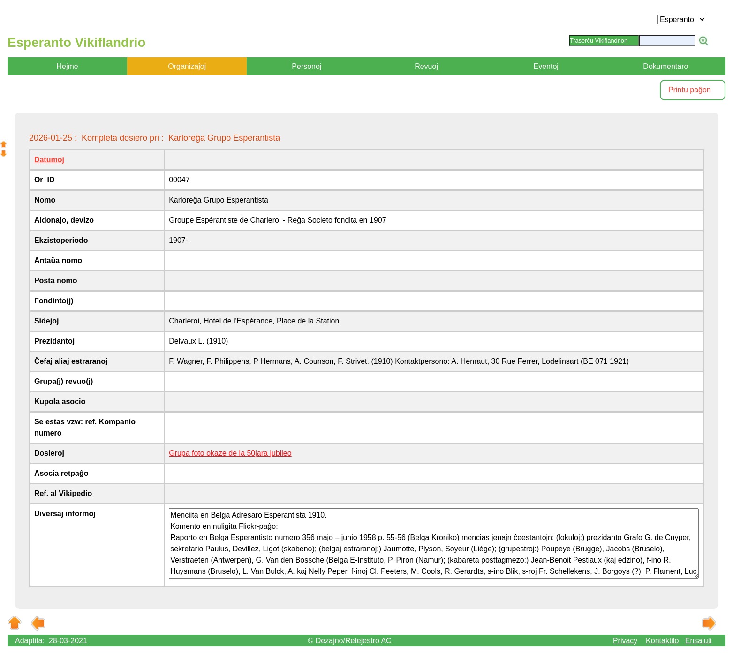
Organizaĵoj (187, 66)
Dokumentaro (665, 66)
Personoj (306, 66)
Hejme (67, 66)
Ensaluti (698, 641)
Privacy (625, 641)
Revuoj (426, 66)
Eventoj (546, 66)
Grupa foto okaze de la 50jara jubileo (230, 453)
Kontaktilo (662, 641)
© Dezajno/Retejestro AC (350, 641)
